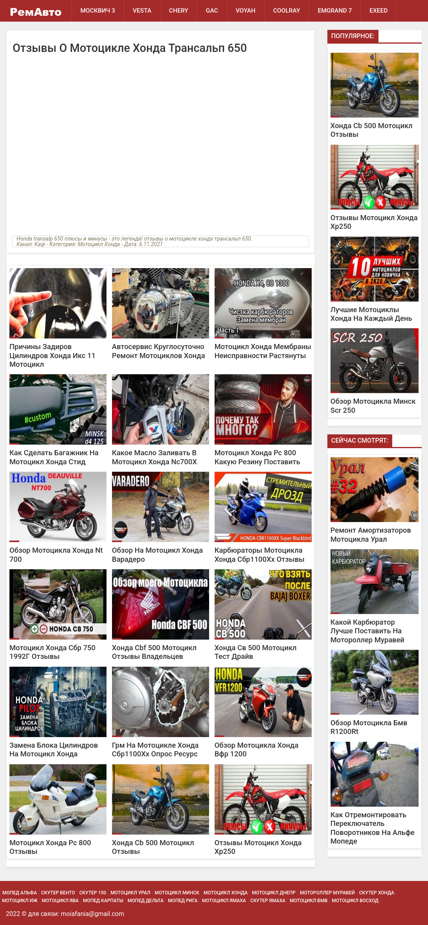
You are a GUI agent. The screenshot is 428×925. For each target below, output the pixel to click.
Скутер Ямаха (267, 900)
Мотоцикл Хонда (226, 893)
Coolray (286, 10)
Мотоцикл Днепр (274, 893)
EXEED (378, 10)
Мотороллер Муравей (327, 893)
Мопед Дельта (145, 900)
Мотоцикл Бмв (308, 900)
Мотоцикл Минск (177, 893)
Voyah (245, 10)
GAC (212, 10)
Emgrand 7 (335, 10)
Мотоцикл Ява (60, 900)
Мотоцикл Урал (130, 893)
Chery (178, 10)
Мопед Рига (183, 900)
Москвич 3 (98, 10)
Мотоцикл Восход (355, 900)
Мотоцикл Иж (20, 900)
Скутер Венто (58, 893)
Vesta (142, 10)
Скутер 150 (92, 893)
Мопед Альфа (19, 893)
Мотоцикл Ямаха (224, 900)
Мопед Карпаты (103, 900)
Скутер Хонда (376, 893)
